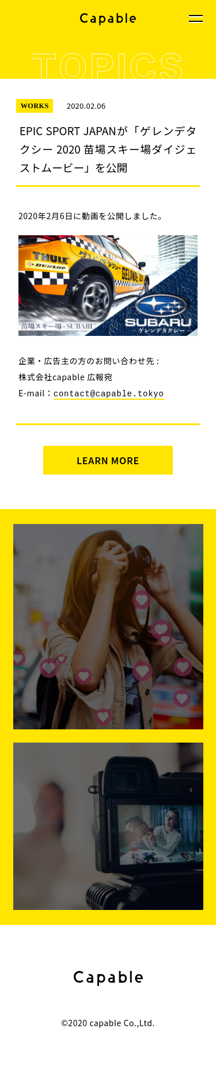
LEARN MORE (108, 459)
